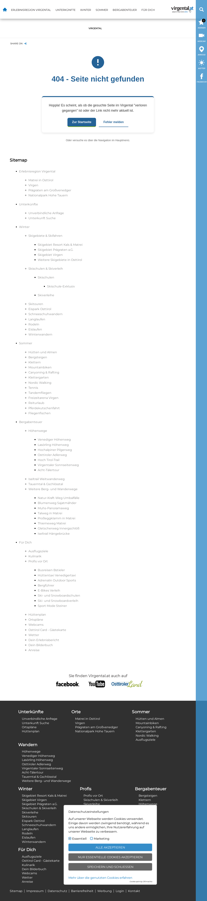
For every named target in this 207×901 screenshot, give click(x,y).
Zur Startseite (81, 122)
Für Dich (148, 10)
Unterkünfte (65, 10)
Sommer (102, 10)
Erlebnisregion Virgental (31, 10)
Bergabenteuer (125, 10)
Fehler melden (114, 122)
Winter (85, 10)
